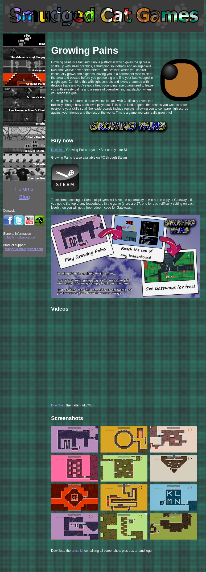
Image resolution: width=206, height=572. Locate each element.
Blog (24, 197)
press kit (78, 551)
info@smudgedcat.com (21, 237)
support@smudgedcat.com (24, 249)
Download (58, 150)
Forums (24, 189)
